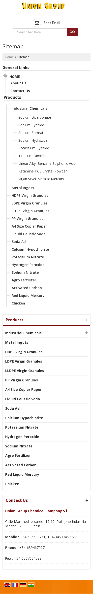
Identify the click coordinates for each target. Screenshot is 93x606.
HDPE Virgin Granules (30, 195)
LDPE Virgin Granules (29, 203)
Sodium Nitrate (25, 272)
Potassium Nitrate (28, 257)
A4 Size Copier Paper (29, 226)
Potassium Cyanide (33, 148)
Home (9, 57)
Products (12, 97)
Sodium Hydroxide (33, 140)
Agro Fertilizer (24, 280)
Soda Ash (20, 241)
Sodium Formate (31, 132)
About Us (18, 83)
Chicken (18, 303)
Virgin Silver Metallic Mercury (41, 178)
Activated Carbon (27, 287)
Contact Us (20, 90)
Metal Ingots (23, 187)
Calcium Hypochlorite (30, 249)
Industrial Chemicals (29, 108)
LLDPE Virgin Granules (30, 210)
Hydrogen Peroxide (28, 264)
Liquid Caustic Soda (29, 234)
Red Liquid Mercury (28, 295)
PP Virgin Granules (27, 218)
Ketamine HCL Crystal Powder (42, 171)
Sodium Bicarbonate (34, 117)
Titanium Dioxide (32, 155)
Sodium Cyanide (31, 125)
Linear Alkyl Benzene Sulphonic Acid (47, 163)
